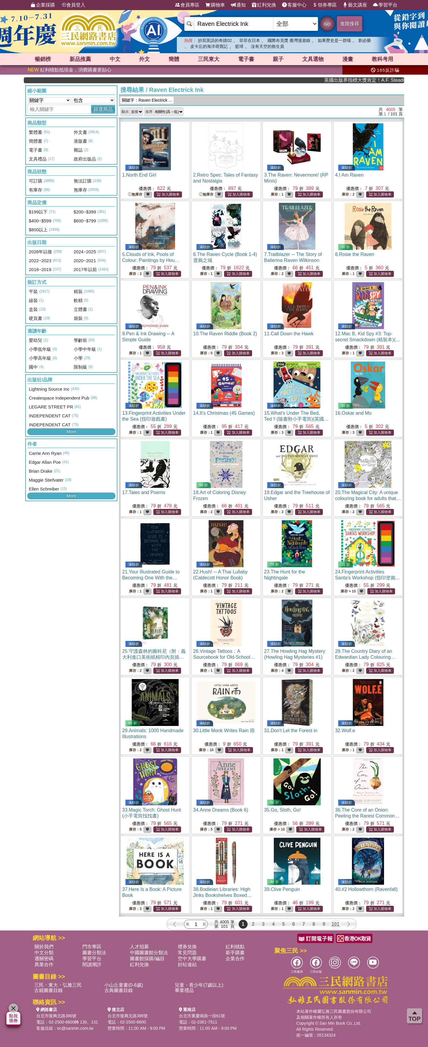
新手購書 (235, 952)
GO (327, 23)
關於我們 (44, 946)
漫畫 (347, 59)
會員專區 (187, 5)
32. (345, 730)
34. (220, 809)
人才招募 (139, 946)
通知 (238, 5)
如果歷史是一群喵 (334, 40)
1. (139, 174)
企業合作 (235, 958)
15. (296, 419)
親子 (278, 59)
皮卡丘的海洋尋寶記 (209, 46)
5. (153, 260)
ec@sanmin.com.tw (75, 1028)
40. (366, 889)
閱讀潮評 (91, 964)
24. (367, 577)
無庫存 (135, 194)
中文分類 (44, 952)
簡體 (174, 59)
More (71, 431)
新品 (80, 59)
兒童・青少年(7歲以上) (199, 985)
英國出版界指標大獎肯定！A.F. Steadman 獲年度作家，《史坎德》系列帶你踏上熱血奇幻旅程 (382, 80)
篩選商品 (103, 109)
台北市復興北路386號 (56, 1015)
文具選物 (313, 59)
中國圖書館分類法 (149, 952)
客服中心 (294, 5)
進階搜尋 (349, 23)
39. (282, 889)
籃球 (239, 46)
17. (143, 492)
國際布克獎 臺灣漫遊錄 (289, 40)
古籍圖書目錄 (48, 990)
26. (224, 657)
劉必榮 (364, 40)
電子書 (246, 59)
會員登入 (73, 5)
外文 (144, 59)
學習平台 (385, 5)
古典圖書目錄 (118, 990)
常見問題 (187, 952)
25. (154, 657)
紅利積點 (235, 946)
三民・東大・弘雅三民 (58, 985)
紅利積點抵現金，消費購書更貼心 (69, 69)
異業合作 (44, 964)
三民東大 (208, 59)
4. (349, 174)
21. (151, 577)
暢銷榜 (43, 59)
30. (224, 730)
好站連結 (187, 964)
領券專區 (324, 5)
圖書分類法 (94, 952)
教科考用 (382, 59)
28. (365, 657)
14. (224, 413)
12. (367, 339)
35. (282, 809)
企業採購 (43, 5)
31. (290, 730)
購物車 (215, 5)
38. (222, 895)
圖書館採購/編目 (147, 958)
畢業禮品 (184, 990)
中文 (115, 59)
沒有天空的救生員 (267, 46)
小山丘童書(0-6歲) (123, 985)
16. (353, 413)
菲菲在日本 (249, 40)
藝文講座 (355, 5)
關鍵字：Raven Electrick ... (147, 100)
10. (225, 333)
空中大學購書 (192, 958)
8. (354, 254)
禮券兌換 (187, 946)
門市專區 (91, 946)
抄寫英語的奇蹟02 (215, 40)
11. (289, 333)
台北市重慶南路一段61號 (202, 1015)
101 (335, 924)
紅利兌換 (264, 5)
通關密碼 (44, 958)
